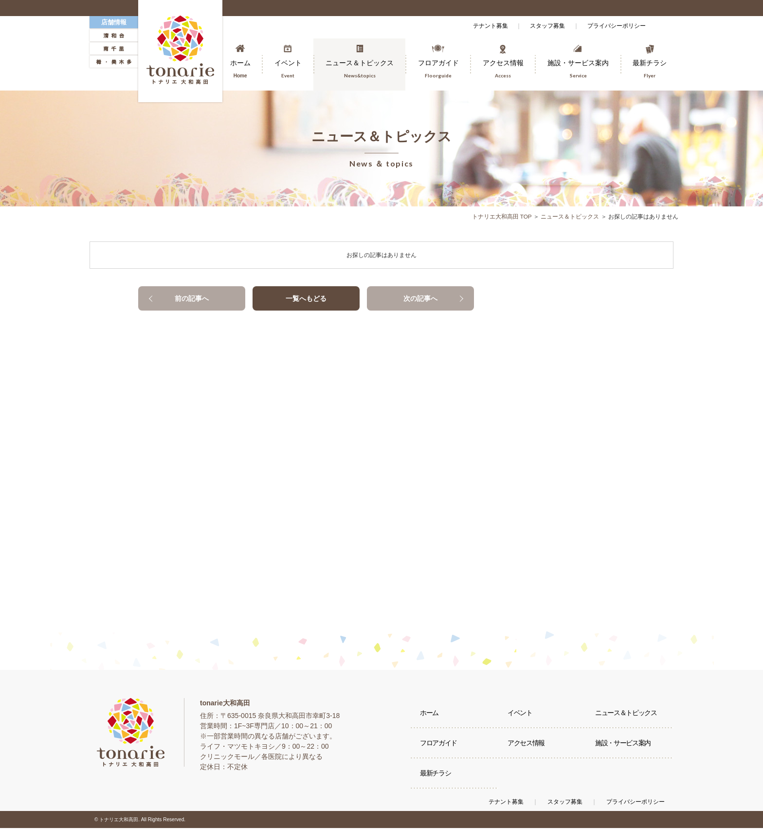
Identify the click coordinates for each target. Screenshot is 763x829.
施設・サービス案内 (623, 746)
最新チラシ (435, 777)
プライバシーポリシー (615, 25)
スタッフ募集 (543, 25)
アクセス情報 (526, 746)
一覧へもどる (306, 298)
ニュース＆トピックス (570, 216)
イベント (520, 714)
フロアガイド (438, 746)
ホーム (429, 714)
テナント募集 (482, 25)
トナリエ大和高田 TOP (502, 216)
